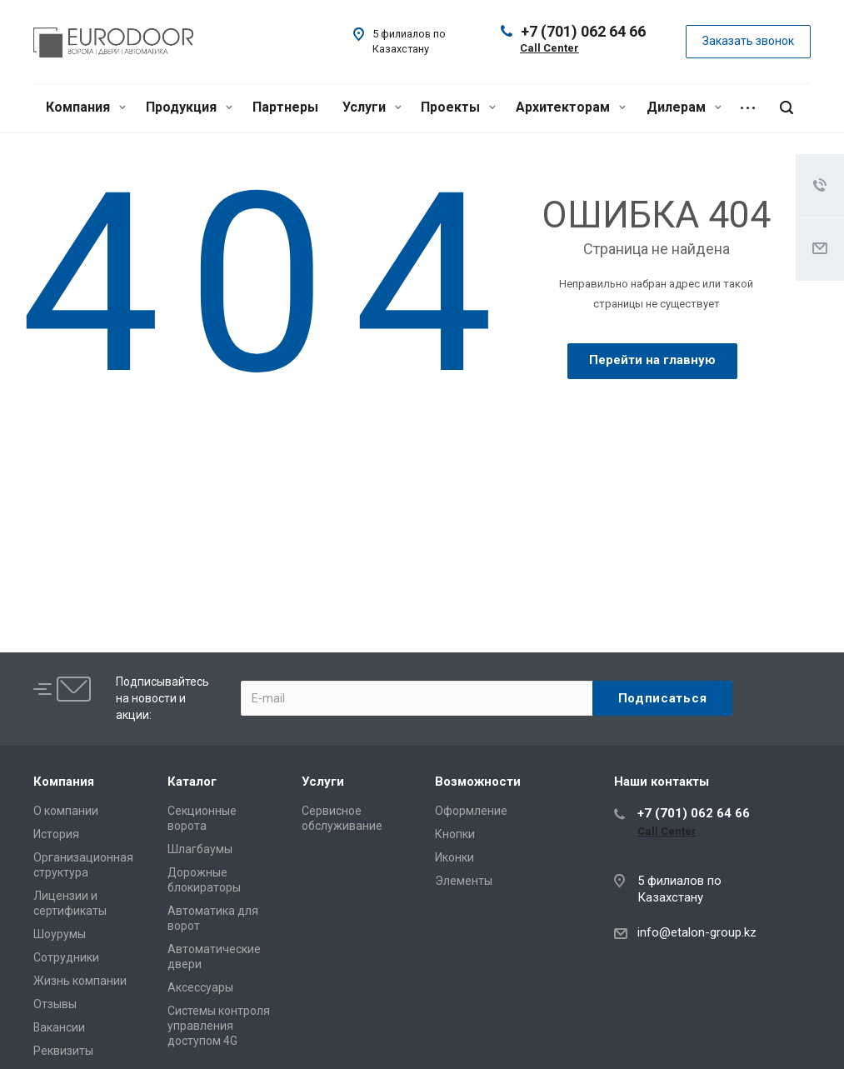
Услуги (372, 107)
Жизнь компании (80, 980)
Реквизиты (63, 1050)
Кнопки (455, 834)
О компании (65, 810)
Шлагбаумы (199, 849)
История (56, 834)
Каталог (192, 781)
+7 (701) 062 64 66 (583, 31)
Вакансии (59, 1027)
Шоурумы (59, 934)
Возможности (478, 781)
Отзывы (55, 1004)
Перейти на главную (652, 359)
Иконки (454, 857)
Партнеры (285, 107)
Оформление (471, 810)
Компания (86, 107)
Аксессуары (200, 987)
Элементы (463, 880)
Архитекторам (571, 107)
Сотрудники (66, 957)
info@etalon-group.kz (697, 932)
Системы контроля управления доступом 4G (218, 1025)
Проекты (458, 107)
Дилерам (684, 107)
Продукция (189, 107)
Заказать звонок (748, 40)
